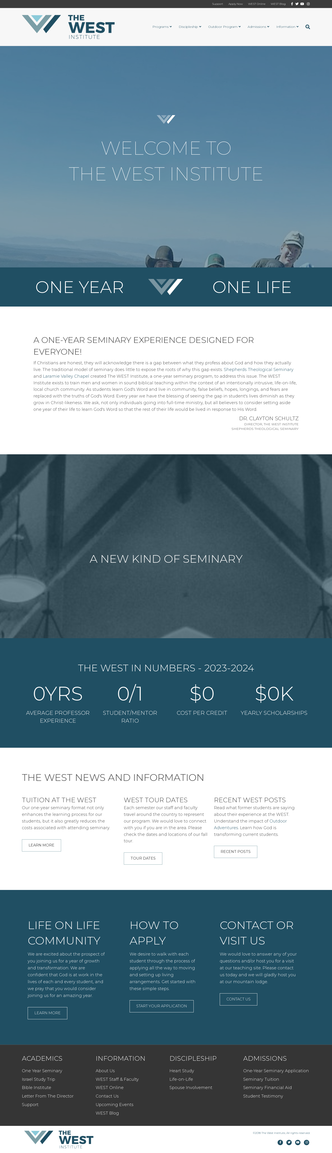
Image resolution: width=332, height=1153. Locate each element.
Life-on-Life (181, 1079)
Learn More (41, 845)
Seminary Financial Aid (267, 1087)
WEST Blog (278, 4)
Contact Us (238, 999)
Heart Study (181, 1070)
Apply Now (235, 4)
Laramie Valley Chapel (66, 376)
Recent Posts (236, 851)
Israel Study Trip (38, 1079)
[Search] (306, 27)
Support (217, 4)
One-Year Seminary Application (276, 1070)
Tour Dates (143, 858)
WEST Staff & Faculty (117, 1079)
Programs (160, 27)
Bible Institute (36, 1087)
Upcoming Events (114, 1104)
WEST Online (256, 4)
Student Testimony (263, 1096)
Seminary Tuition (261, 1079)
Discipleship (188, 27)
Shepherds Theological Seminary (258, 369)
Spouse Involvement (190, 1087)
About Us (105, 1070)
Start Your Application (161, 1006)
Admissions (257, 27)
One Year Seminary (42, 1070)
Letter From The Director (48, 1096)
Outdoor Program (222, 27)
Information (285, 27)
